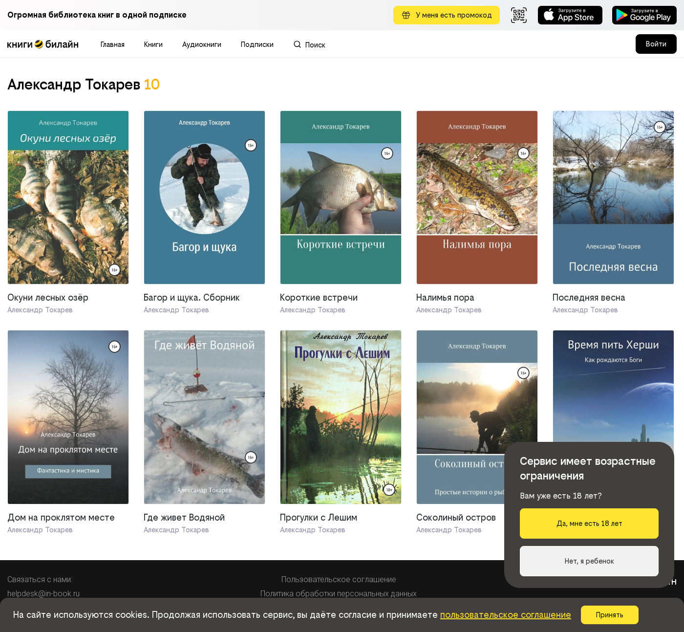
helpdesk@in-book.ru (43, 593)
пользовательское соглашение (505, 615)
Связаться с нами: (39, 579)
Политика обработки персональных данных (338, 593)
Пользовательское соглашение (338, 579)
